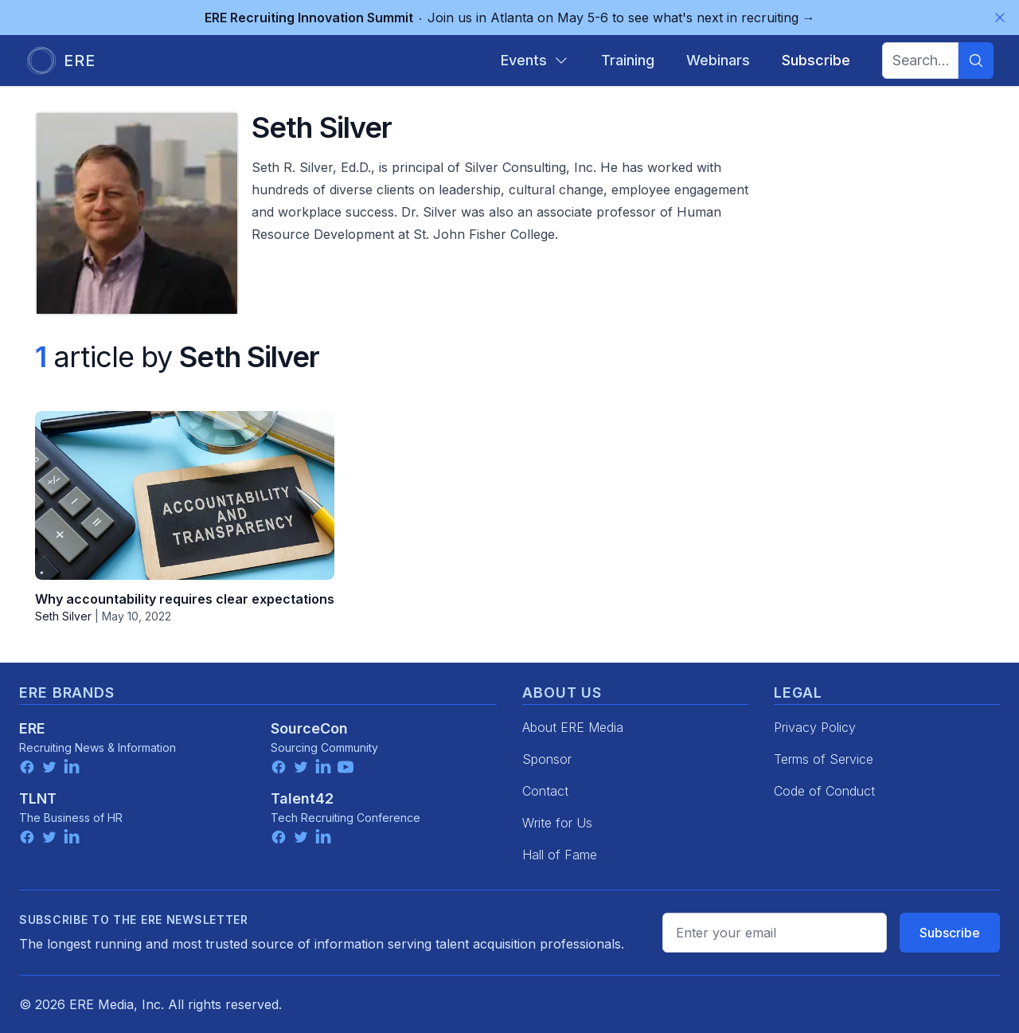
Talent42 (302, 798)
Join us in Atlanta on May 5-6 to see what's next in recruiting (510, 17)
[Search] (976, 60)
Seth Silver (63, 616)
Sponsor (547, 759)
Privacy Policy (815, 727)
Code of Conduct (824, 791)
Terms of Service (823, 759)
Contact (545, 791)
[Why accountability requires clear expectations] (184, 495)
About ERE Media (572, 727)
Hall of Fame (559, 855)
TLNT (38, 798)
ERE (32, 728)
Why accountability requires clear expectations (184, 599)
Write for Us (557, 823)
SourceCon (309, 728)
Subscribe (949, 933)
